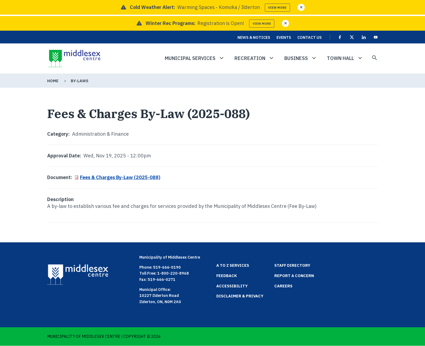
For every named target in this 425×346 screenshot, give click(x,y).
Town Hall (340, 58)
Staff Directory (292, 265)
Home (53, 80)
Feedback (226, 275)
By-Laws (79, 80)
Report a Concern (294, 275)
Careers (283, 285)
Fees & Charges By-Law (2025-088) (120, 177)
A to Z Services (232, 265)
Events (283, 37)
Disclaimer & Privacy (239, 296)
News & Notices (253, 37)
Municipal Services (190, 58)
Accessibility (232, 285)
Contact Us (309, 37)
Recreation (249, 58)
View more (277, 7)
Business (296, 58)
